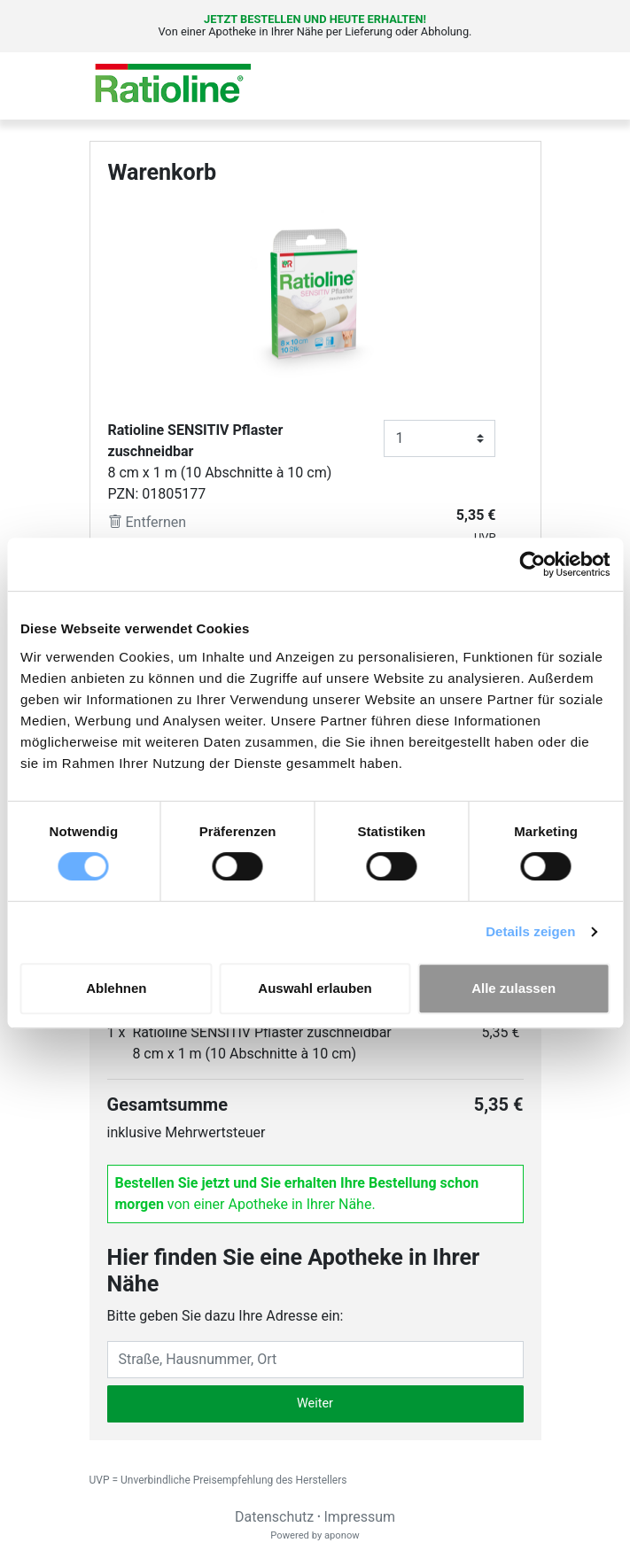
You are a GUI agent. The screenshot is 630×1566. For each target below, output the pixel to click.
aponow (342, 1535)
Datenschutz (274, 1516)
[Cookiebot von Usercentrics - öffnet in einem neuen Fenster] (532, 564)
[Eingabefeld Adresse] (315, 1359)
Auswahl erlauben (314, 988)
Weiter (315, 1403)
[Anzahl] (439, 438)
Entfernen (147, 522)
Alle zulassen (513, 988)
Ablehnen (116, 988)
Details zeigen (530, 931)
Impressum (360, 1516)
